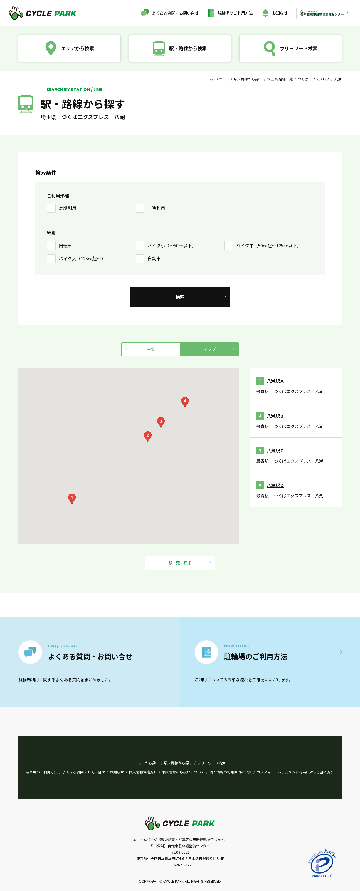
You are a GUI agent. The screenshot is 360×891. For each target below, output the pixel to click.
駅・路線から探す (248, 78)
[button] (72, 499)
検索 (180, 296)
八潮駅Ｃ (275, 450)
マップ (209, 349)
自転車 (65, 245)
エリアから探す (146, 762)
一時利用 (156, 208)
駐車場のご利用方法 (42, 771)
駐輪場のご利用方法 (235, 13)
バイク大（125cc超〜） (82, 258)
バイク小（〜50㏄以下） (171, 245)
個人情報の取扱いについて (183, 771)
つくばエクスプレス (313, 78)
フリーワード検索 (211, 762)
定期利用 (67, 208)
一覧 (150, 349)
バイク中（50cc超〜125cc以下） (268, 245)
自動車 (154, 258)
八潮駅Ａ (275, 381)
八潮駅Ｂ (275, 416)
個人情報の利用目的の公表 (230, 771)
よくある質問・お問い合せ (175, 13)
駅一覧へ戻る (180, 563)
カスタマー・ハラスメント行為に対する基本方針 (295, 771)
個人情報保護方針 (143, 771)
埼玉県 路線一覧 (280, 78)
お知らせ (279, 13)
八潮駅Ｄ (275, 485)
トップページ (218, 78)
